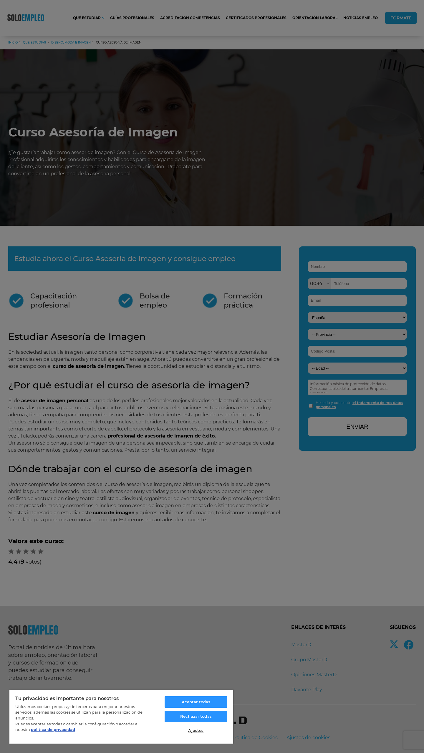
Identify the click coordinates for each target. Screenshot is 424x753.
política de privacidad (53, 729)
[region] (121, 716)
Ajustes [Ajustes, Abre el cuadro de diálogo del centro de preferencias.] (195, 730)
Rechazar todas (196, 716)
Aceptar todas (196, 701)
